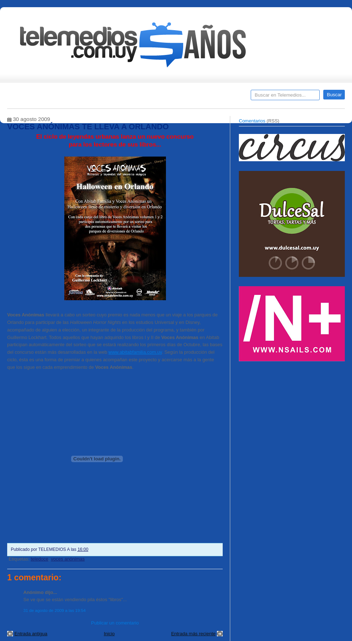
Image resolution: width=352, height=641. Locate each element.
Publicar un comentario (115, 623)
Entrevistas (99, 97)
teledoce (39, 559)
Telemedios (223, 97)
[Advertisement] (293, 416)
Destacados (36, 97)
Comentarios (252, 121)
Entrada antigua (30, 633)
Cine (148, 97)
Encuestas (179, 97)
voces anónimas (68, 559)
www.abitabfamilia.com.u (134, 352)
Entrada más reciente (193, 633)
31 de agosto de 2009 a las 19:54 (54, 610)
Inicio (109, 633)
